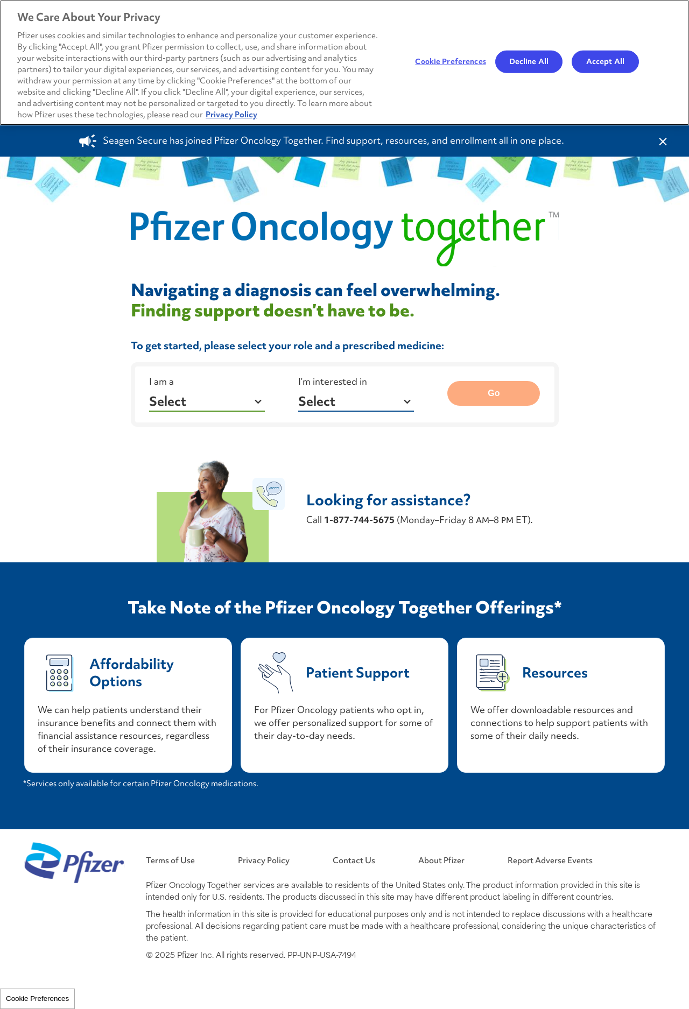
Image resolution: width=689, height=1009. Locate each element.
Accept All (605, 61)
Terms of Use (170, 860)
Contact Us (354, 860)
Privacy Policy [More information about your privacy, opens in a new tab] (231, 114)
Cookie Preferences (37, 998)
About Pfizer (441, 860)
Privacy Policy (264, 860)
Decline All (529, 61)
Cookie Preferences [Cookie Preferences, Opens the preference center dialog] (450, 61)
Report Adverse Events (550, 860)
